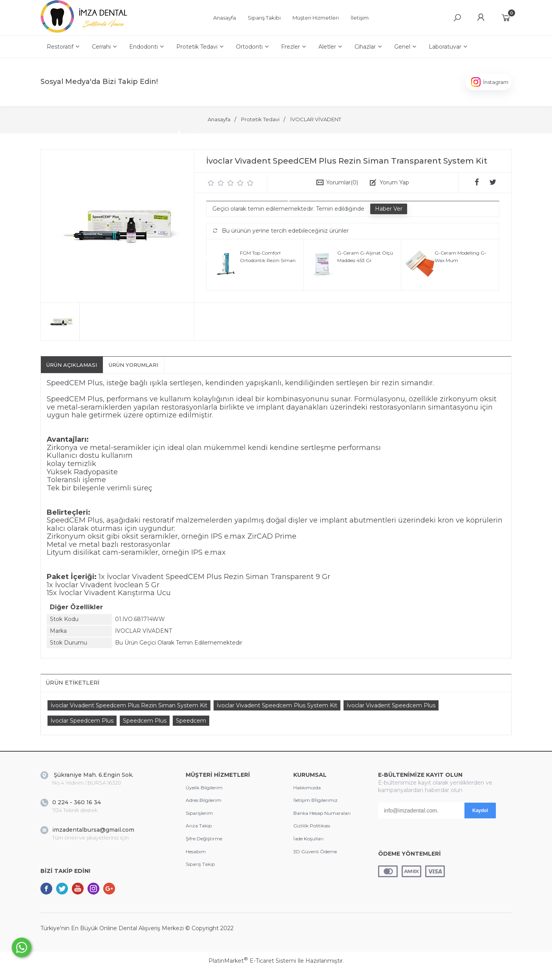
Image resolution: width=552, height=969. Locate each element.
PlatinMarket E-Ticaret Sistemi (252, 960)
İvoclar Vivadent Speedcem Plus (391, 705)
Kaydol (480, 810)
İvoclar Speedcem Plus (82, 720)
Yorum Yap (394, 182)
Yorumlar (342, 182)
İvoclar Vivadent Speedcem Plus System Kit (277, 705)
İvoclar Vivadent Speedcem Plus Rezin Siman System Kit (129, 705)
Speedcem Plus (144, 720)
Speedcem (191, 720)
